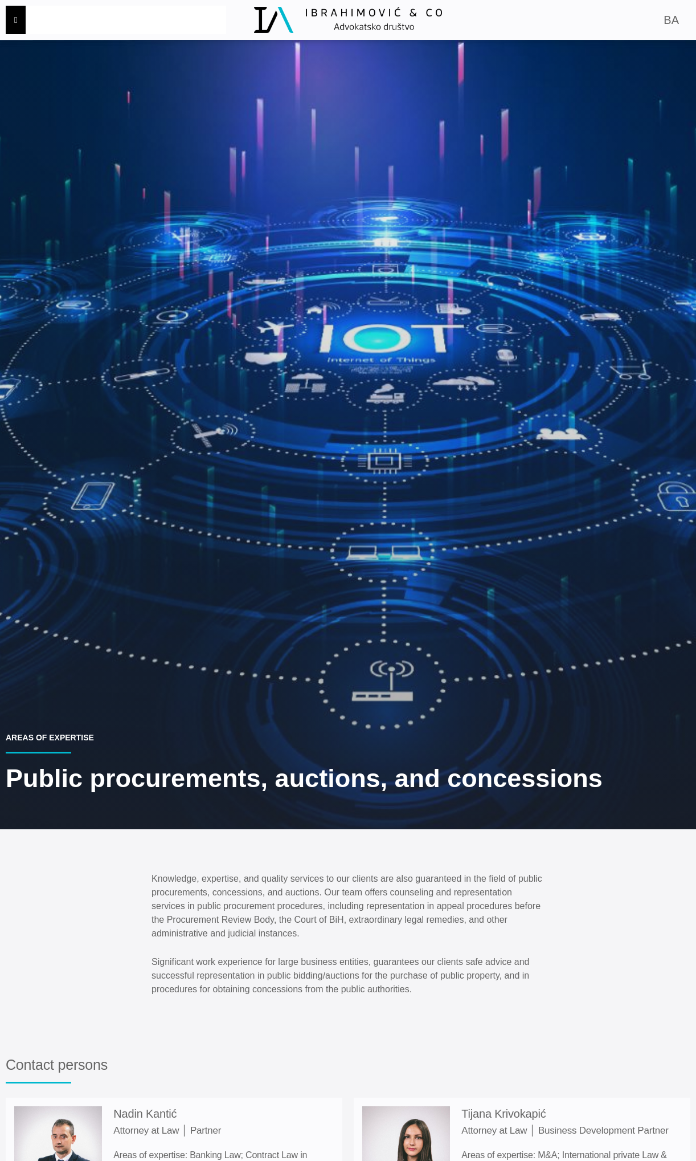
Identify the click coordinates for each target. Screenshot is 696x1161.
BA (671, 20)
